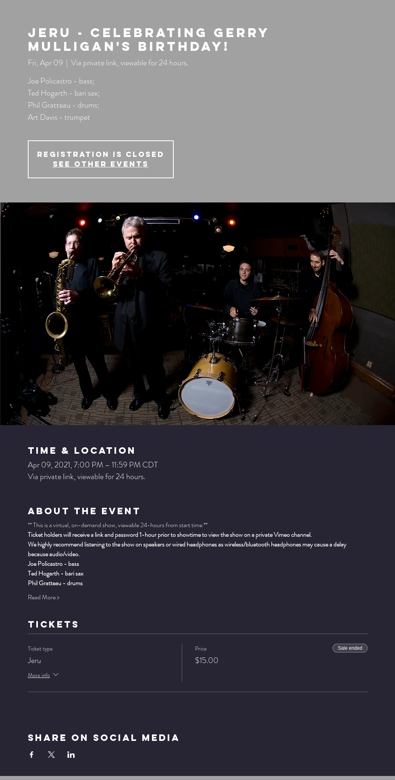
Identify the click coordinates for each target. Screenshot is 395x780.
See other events (101, 164)
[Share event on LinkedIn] (71, 754)
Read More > (44, 597)
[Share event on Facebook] (31, 754)
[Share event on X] (51, 754)
